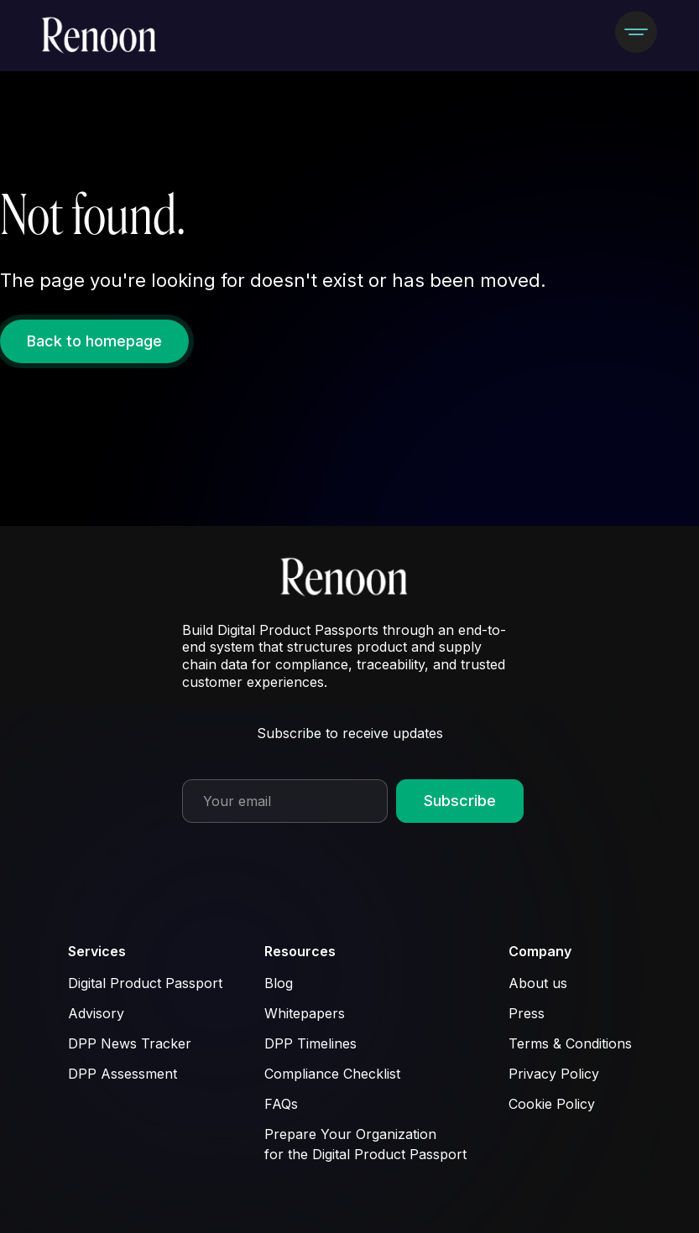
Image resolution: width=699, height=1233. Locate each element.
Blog (278, 983)
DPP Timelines (310, 1043)
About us (538, 983)
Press (527, 1013)
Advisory (96, 1013)
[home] (104, 36)
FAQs (281, 1103)
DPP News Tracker (129, 1043)
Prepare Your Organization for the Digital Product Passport (365, 1144)
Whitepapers (304, 1013)
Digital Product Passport (145, 983)
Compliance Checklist (332, 1073)
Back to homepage (94, 341)
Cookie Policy (552, 1103)
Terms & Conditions (570, 1043)
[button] (636, 32)
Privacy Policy (554, 1073)
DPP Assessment (122, 1073)
